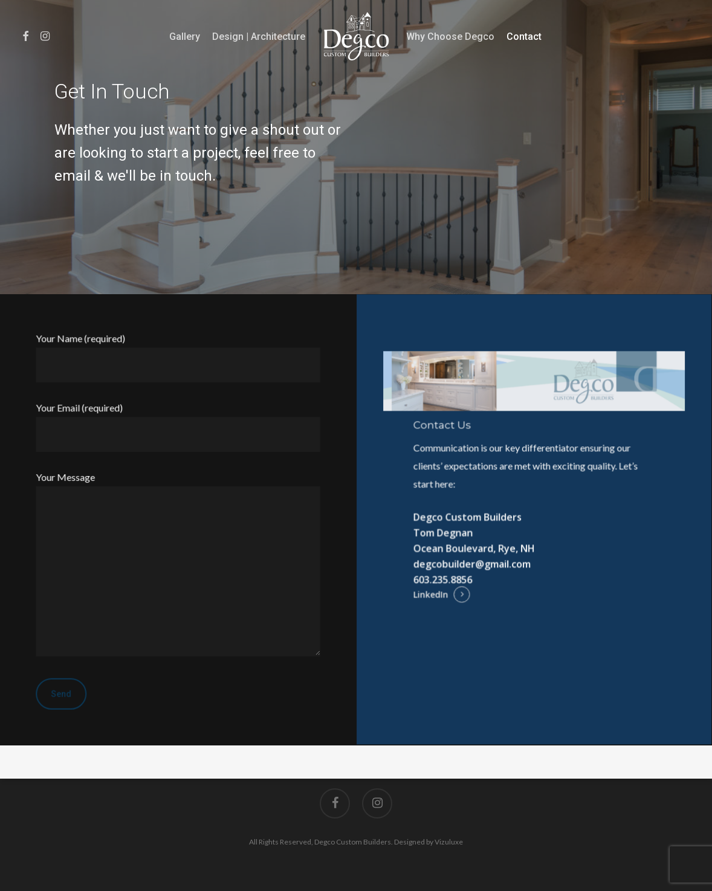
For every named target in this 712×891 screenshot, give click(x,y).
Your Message (178, 566)
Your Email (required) (178, 427)
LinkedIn (431, 594)
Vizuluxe (449, 841)
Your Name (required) (178, 358)
